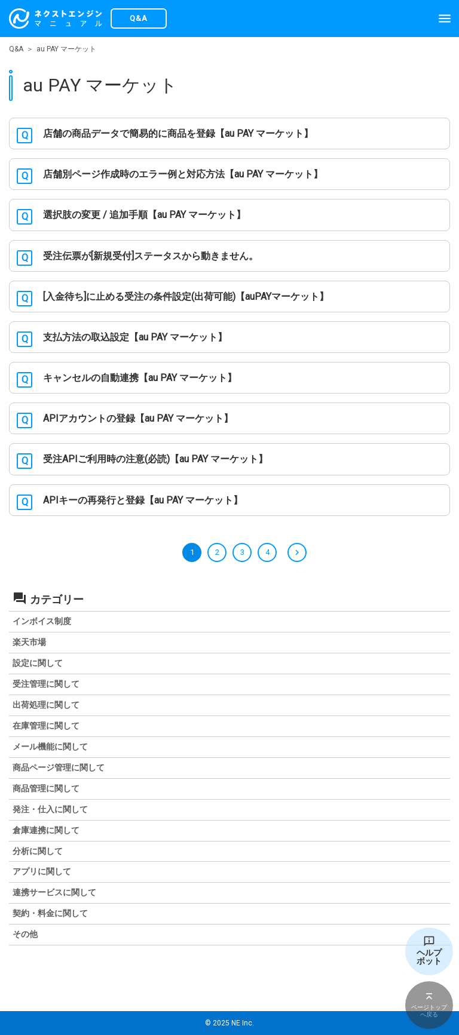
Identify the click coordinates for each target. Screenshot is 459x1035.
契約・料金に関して (50, 913)
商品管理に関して (46, 788)
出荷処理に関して (46, 705)
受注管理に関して (46, 684)
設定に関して (38, 663)
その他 (25, 934)
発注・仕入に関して (50, 809)
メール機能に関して (50, 746)
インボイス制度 (42, 621)
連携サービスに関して (54, 892)
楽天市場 (29, 642)
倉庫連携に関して (46, 830)
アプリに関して (42, 871)
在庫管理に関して (46, 725)
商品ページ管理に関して (59, 767)
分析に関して (38, 851)
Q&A (16, 49)
